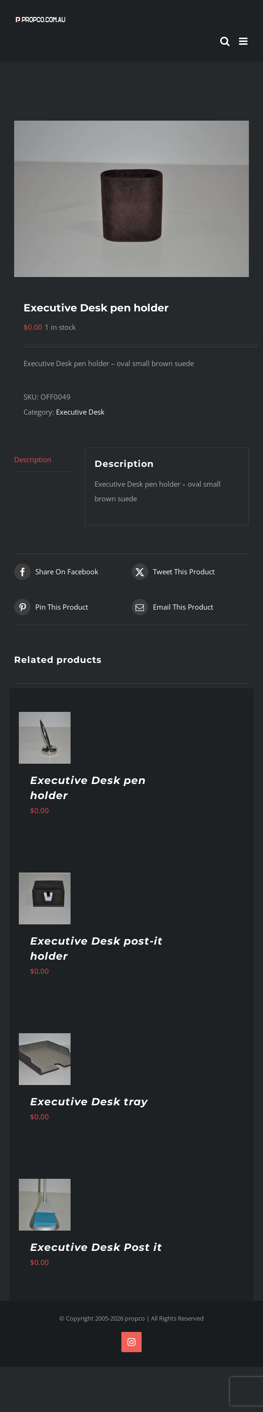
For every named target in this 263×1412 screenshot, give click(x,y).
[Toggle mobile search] (225, 41)
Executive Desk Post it (96, 1247)
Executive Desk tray (89, 1101)
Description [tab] (32, 459)
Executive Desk (80, 411)
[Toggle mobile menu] (244, 41)
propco (135, 1318)
